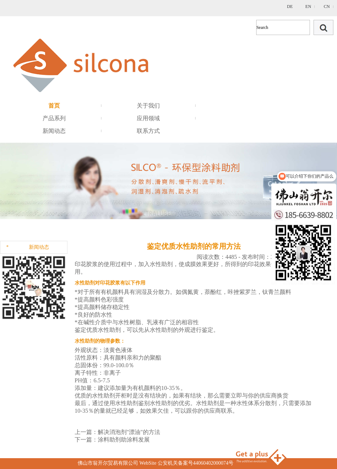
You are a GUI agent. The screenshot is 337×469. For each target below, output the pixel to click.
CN (327, 6)
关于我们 (148, 106)
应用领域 (148, 118)
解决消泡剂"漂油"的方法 (129, 432)
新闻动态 (54, 131)
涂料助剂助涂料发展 (124, 440)
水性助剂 (109, 330)
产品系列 (54, 118)
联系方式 (148, 131)
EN (308, 6)
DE (290, 6)
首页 (54, 106)
